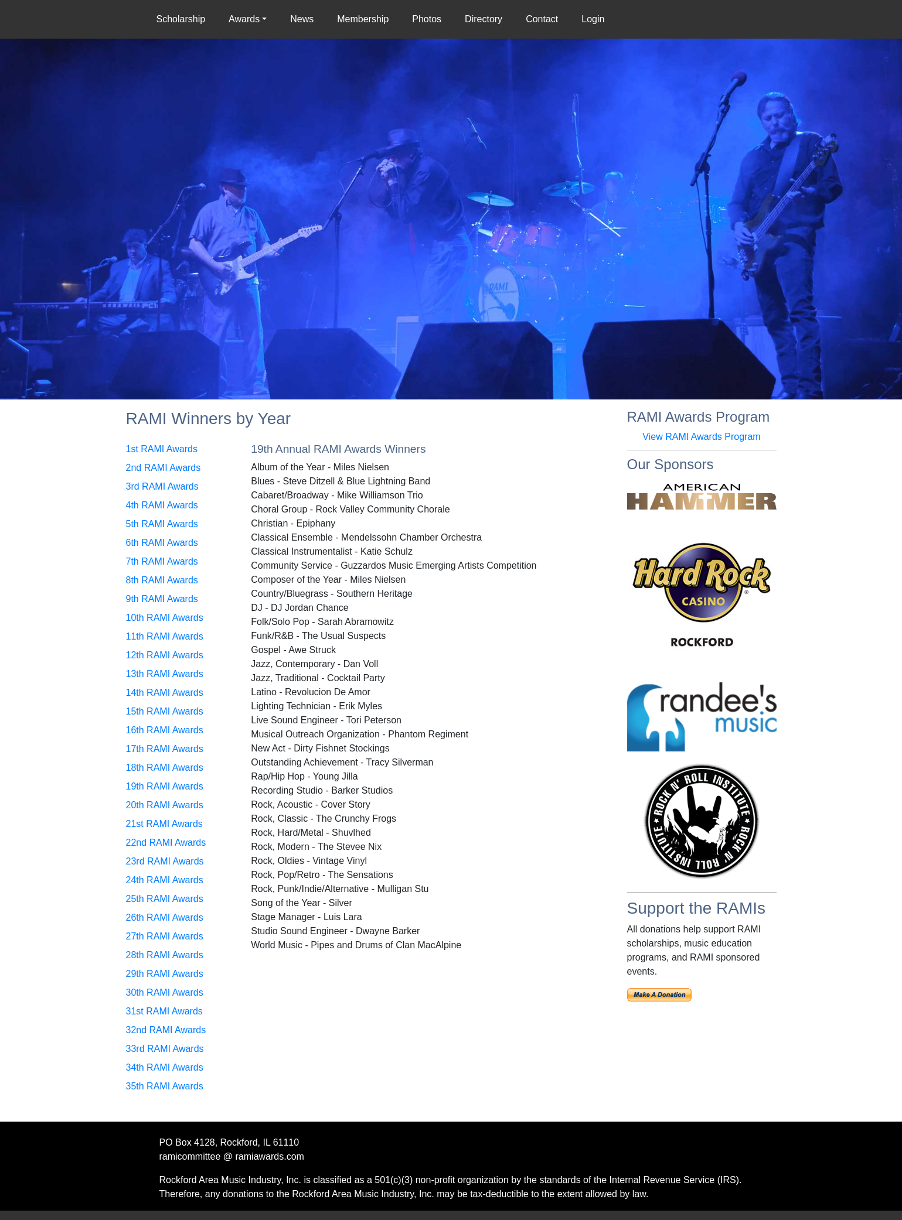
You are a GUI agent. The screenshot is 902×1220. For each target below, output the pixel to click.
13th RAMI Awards (164, 674)
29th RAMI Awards (164, 974)
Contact (542, 19)
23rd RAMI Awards (165, 861)
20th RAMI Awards (164, 805)
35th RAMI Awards (164, 1086)
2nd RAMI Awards (163, 468)
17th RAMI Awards (164, 749)
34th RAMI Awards (164, 1067)
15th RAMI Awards (164, 711)
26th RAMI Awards (164, 917)
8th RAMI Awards (162, 580)
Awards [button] (244, 19)
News (302, 19)
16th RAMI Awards (164, 730)
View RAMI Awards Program (701, 437)
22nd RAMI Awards (166, 842)
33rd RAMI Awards (165, 1049)
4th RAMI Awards (162, 505)
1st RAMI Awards (162, 449)
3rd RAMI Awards (162, 486)
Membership (363, 19)
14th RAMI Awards (164, 693)
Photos (426, 19)
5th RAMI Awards (162, 524)
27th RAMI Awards (164, 936)
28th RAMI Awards (164, 955)
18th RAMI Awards (164, 768)
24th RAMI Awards (164, 880)
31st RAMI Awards (164, 1011)
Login (592, 19)
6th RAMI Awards (162, 543)
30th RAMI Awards (164, 992)
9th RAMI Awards (162, 599)
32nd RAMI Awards (166, 1030)
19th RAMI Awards (164, 786)
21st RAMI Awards (164, 824)
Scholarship (183, 18)
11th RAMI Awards (164, 636)
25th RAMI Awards (164, 899)
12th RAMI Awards (164, 655)
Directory (483, 19)
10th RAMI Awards (164, 618)
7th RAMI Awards (162, 561)
